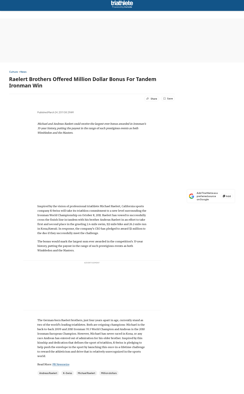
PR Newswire (60, 364)
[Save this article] (168, 98)
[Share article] (151, 98)
